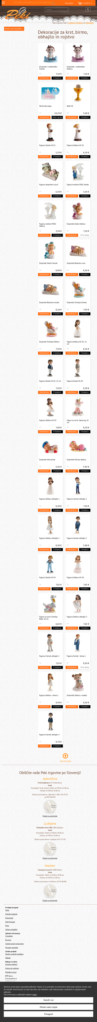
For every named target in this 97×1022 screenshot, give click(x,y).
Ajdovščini (89, 23)
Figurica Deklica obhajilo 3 (77, 617)
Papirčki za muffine (14, 100)
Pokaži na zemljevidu (50, 816)
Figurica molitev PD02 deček (78, 184)
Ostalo (9, 115)
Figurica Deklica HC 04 (75, 577)
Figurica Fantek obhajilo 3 (49, 656)
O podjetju (9, 936)
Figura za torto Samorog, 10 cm (77, 421)
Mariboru (79, 23)
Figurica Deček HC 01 (47, 145)
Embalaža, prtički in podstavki (18, 104)
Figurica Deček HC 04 (47, 577)
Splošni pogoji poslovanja (14, 944)
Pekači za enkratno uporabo (17, 108)
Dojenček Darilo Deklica (76, 224)
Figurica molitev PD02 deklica (47, 225)
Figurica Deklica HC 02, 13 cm (77, 343)
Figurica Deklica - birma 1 (48, 695)
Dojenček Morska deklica (76, 459)
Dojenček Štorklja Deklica (49, 342)
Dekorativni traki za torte (16, 86)
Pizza (6, 128)
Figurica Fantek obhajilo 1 (77, 499)
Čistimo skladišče (10, 131)
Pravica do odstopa (12, 968)
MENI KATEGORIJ (14, 28)
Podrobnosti (44, 78)
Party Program (9, 125)
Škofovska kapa (45, 106)
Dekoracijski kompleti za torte (18, 78)
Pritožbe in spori (11, 972)
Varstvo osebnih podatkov (14, 954)
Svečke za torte (13, 50)
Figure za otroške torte (16, 82)
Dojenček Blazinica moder (49, 302)
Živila (6, 39)
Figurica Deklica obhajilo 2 (49, 538)
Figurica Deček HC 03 (75, 381)
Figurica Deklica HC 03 (47, 420)
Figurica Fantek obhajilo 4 (49, 734)
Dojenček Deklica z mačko (77, 695)
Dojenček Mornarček (47, 459)
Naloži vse (48, 1000)
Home (8, 33)
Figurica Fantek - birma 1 (76, 656)
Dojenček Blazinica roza (76, 263)
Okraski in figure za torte (17, 60)
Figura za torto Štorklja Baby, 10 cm (48, 618)
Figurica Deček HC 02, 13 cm (50, 381)
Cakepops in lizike (14, 112)
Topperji (11, 90)
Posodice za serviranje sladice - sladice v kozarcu (19, 55)
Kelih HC (70, 106)
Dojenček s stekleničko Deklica (76, 68)
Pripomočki (8, 121)
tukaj (34, 994)
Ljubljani (71, 23)
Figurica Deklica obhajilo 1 (49, 499)
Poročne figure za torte (16, 64)
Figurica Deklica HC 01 (75, 145)
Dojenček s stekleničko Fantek (48, 68)
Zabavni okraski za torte (16, 74)
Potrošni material (12, 43)
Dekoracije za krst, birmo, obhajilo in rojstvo (18, 69)
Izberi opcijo (57, 117)
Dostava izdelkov (11, 964)
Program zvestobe (11, 948)
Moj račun (69, 3)
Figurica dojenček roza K (48, 184)
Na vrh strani (65, 761)
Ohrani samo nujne (48, 1007)
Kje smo (8, 940)
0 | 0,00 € (85, 3)
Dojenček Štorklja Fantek (77, 302)
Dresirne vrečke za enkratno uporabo (18, 95)
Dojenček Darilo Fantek (48, 263)
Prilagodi (48, 1014)
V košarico (57, 78)
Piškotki (8, 958)
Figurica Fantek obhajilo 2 (77, 538)
